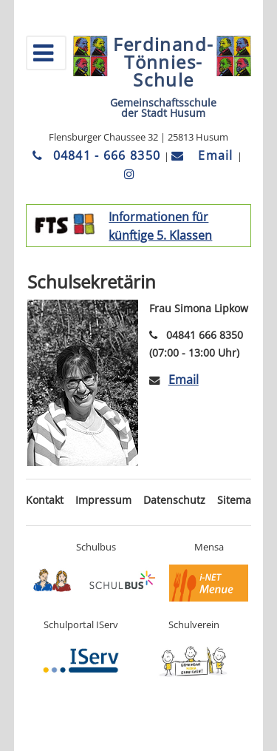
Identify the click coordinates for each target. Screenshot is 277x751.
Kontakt (45, 500)
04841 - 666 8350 (98, 155)
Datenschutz (174, 500)
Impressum (103, 500)
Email (204, 155)
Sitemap (237, 500)
